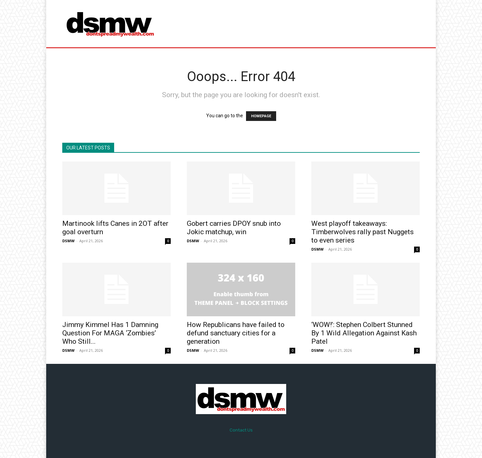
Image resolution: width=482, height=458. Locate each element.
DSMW (68, 240)
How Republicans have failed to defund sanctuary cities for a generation (236, 333)
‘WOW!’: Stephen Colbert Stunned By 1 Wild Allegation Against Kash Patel (364, 333)
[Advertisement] (297, 23)
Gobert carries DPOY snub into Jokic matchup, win (234, 227)
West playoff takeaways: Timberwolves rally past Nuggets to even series (362, 231)
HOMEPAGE (261, 116)
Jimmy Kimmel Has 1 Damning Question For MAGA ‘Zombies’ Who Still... (110, 333)
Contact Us (241, 430)
